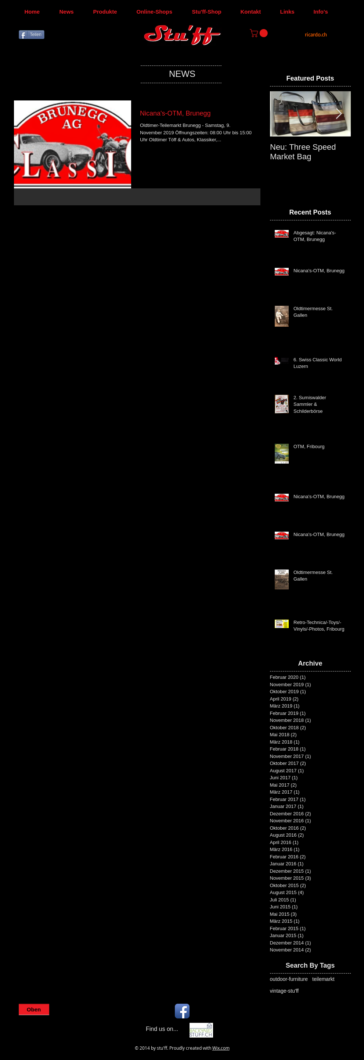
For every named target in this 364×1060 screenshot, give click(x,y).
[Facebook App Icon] (182, 1011)
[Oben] (34, 1009)
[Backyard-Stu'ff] (201, 1030)
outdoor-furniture (289, 979)
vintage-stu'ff (284, 991)
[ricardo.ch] (315, 34)
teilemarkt (323, 979)
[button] (260, 33)
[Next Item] (339, 114)
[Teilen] (31, 34)
